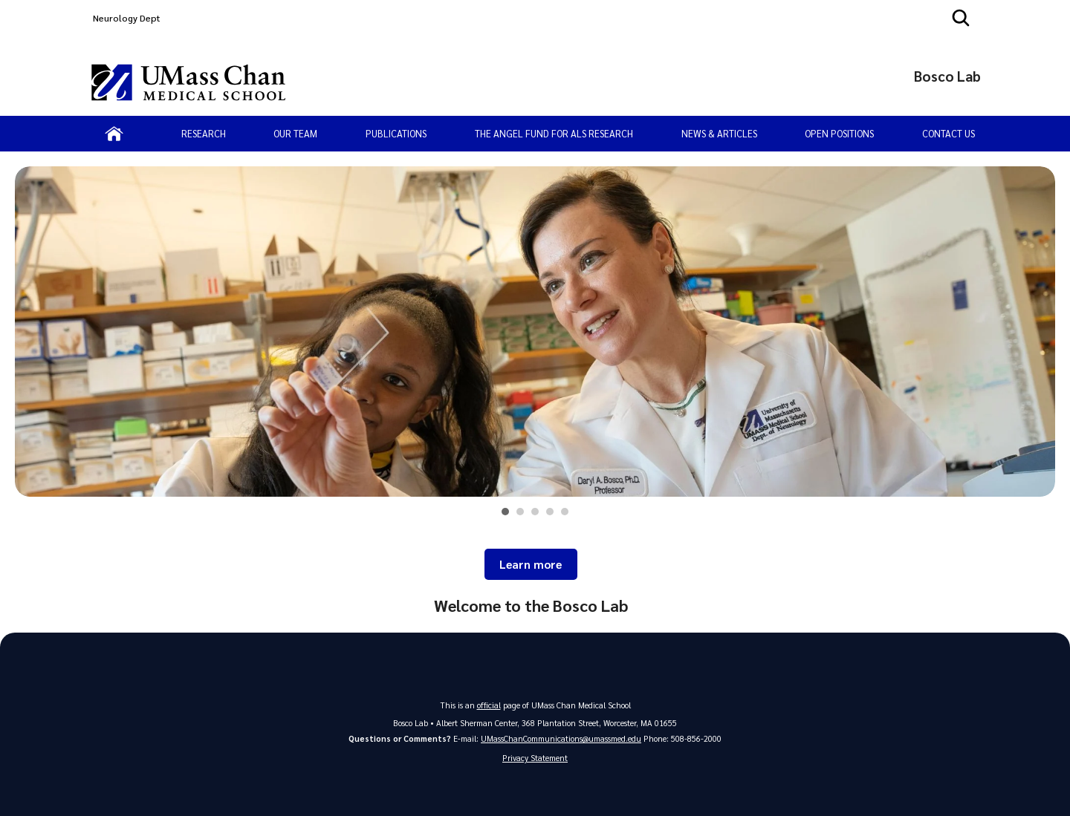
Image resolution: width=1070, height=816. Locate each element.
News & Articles (719, 133)
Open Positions (839, 133)
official (489, 705)
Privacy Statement (535, 757)
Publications (396, 133)
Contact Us (948, 133)
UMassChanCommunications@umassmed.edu (561, 738)
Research (203, 133)
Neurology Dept (126, 18)
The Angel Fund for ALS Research (554, 133)
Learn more (530, 564)
